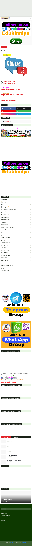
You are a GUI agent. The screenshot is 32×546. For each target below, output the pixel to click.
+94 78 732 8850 (9, 82)
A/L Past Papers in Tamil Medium (14, 450)
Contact (16, 544)
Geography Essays (16, 229)
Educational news (16, 224)
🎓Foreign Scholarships (16, 202)
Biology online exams (16, 217)
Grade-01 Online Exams (16, 242)
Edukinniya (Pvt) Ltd (7, 499)
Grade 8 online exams (16, 239)
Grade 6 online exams (16, 237)
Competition (16, 222)
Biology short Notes (16, 219)
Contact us (3, 518)
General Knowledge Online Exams (16, 227)
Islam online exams (16, 250)
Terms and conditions (5, 515)
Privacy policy (4, 513)
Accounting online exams (16, 216)
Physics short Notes (16, 262)
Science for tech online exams (16, 267)
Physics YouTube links (16, 263)
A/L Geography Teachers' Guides (14, 460)
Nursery (16, 254)
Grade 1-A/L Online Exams (16, 234)
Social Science (16, 268)
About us (3, 520)
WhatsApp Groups (11, 445)
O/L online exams (16, 257)
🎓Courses (16, 201)
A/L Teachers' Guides (16, 214)
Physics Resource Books (12, 455)
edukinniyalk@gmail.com (8, 100)
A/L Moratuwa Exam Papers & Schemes (16, 209)
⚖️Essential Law (16, 199)
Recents (16, 437)
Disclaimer (3, 517)
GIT (16, 232)
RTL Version (22, 544)
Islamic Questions (16, 252)
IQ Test (16, 249)
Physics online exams (16, 260)
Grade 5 (16, 235)
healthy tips (16, 247)
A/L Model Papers (16, 207)
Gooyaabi (24, 542)
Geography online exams (16, 230)
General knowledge (16, 226)
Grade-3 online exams (16, 245)
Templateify (13, 542)
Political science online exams (16, 265)
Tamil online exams (16, 270)
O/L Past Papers (16, 259)
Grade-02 (16, 244)
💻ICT (16, 204)
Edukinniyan (10, 89)
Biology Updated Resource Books (14, 440)
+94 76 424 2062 (9, 83)
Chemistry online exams (16, 221)
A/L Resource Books (16, 212)
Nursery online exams (16, 255)
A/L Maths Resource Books (12, 47)
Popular (6, 437)
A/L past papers (16, 211)
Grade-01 (16, 240)
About (13, 544)
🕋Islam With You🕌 (16, 206)
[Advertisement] (15, 8)
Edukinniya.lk (6, 121)
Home (2, 511)
